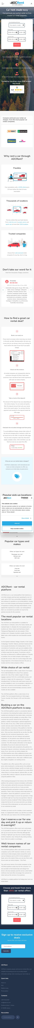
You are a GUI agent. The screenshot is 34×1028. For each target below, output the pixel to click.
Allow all (17, 523)
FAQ (2, 985)
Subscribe (6, 951)
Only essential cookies (17, 528)
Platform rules (4, 988)
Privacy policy (4, 991)
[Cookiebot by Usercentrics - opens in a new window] (21, 498)
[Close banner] (31, 498)
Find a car (17, 45)
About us (3, 982)
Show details (25, 518)
